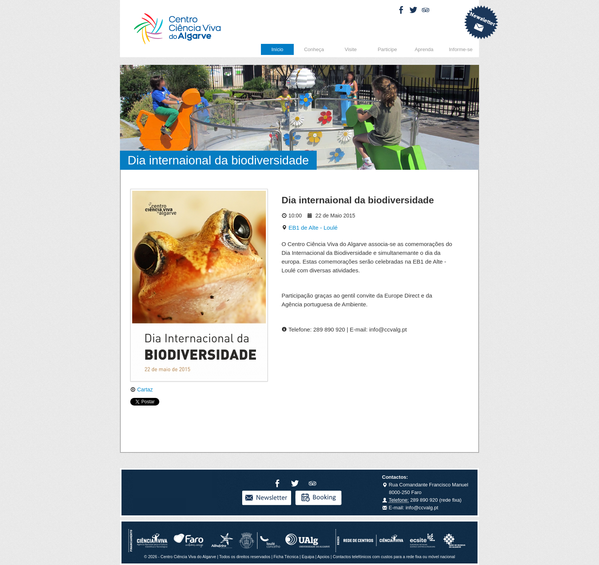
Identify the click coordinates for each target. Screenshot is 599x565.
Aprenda (423, 49)
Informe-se (461, 49)
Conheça (314, 49)
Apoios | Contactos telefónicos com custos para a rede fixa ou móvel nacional (386, 556)
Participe (387, 49)
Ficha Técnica (286, 556)
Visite (351, 49)
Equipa (308, 556)
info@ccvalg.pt (421, 507)
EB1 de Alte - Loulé (310, 227)
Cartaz (141, 389)
